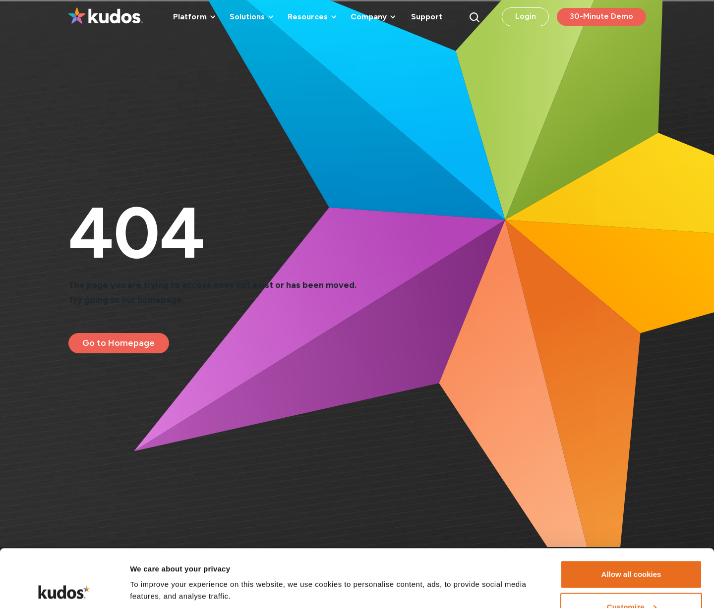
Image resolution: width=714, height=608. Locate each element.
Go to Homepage (118, 342)
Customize (631, 549)
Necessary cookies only (631, 581)
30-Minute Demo (601, 16)
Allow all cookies (631, 516)
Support (426, 16)
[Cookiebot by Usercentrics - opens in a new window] (64, 588)
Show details (153, 565)
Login (525, 16)
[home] (105, 16)
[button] (193, 17)
